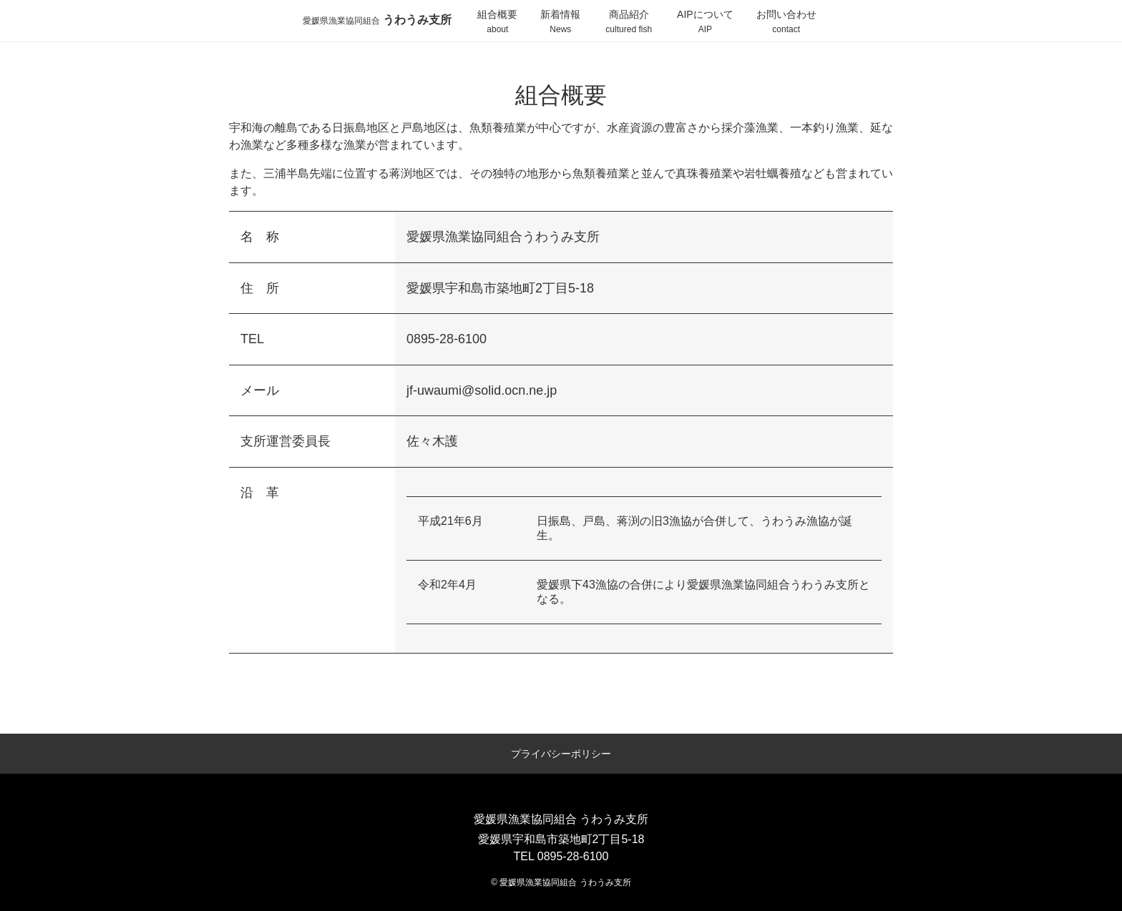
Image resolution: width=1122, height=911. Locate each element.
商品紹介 (628, 22)
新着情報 (560, 22)
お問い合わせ (786, 22)
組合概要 (497, 22)
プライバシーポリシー (561, 753)
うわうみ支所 (377, 20)
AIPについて (705, 22)
